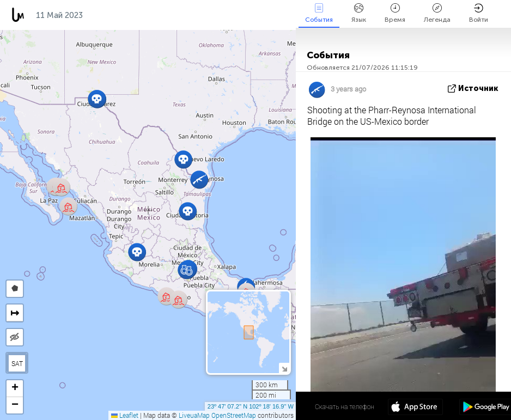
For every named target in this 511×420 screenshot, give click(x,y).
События (319, 13)
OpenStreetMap (233, 415)
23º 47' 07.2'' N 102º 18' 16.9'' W (251, 406)
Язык (358, 13)
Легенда (437, 13)
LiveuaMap (194, 415)
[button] (186, 270)
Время (395, 13)
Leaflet (124, 415)
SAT (17, 363)
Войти (478, 13)
